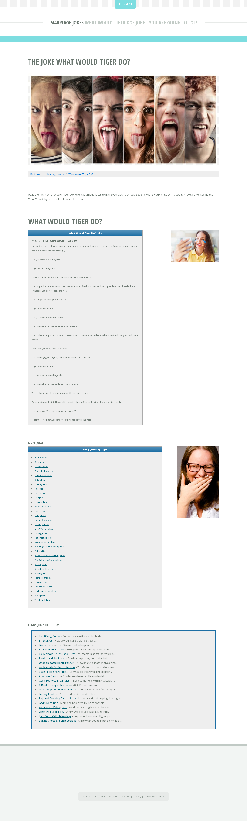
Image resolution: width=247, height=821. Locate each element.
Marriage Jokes (67, 22)
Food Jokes (40, 493)
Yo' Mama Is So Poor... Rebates (57, 667)
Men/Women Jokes (44, 528)
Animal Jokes (41, 457)
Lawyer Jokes (41, 511)
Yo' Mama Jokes (42, 600)
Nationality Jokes (43, 537)
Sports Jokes (41, 573)
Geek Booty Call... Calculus (54, 680)
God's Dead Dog (48, 703)
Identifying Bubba (49, 636)
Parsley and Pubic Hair (52, 658)
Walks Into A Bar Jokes (45, 591)
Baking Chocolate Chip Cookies (57, 720)
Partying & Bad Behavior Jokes (49, 546)
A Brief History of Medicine (55, 685)
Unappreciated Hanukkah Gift (56, 663)
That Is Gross (41, 582)
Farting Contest (48, 694)
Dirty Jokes (40, 479)
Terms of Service (154, 796)
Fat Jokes (39, 488)
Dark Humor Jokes (43, 475)
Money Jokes (41, 533)
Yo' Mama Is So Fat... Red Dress (57, 654)
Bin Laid (43, 645)
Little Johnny (40, 515)
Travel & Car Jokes (43, 586)
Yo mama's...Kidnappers (53, 707)
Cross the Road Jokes (45, 471)
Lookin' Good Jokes (44, 520)
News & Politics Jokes (45, 542)
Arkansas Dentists (50, 676)
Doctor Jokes (41, 484)
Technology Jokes (43, 577)
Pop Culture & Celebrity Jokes (49, 560)
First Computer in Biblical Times (58, 689)
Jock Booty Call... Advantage (55, 716)
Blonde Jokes (41, 462)
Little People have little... (53, 671)
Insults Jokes (41, 502)
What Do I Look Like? (51, 712)
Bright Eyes (46, 640)
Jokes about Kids (43, 506)
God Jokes (39, 497)
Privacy (137, 796)
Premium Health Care (51, 649)
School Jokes (41, 564)
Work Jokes (40, 595)
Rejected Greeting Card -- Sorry (57, 698)
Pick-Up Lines (41, 551)
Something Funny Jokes (46, 568)
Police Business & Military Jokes (50, 555)
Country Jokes (41, 466)
